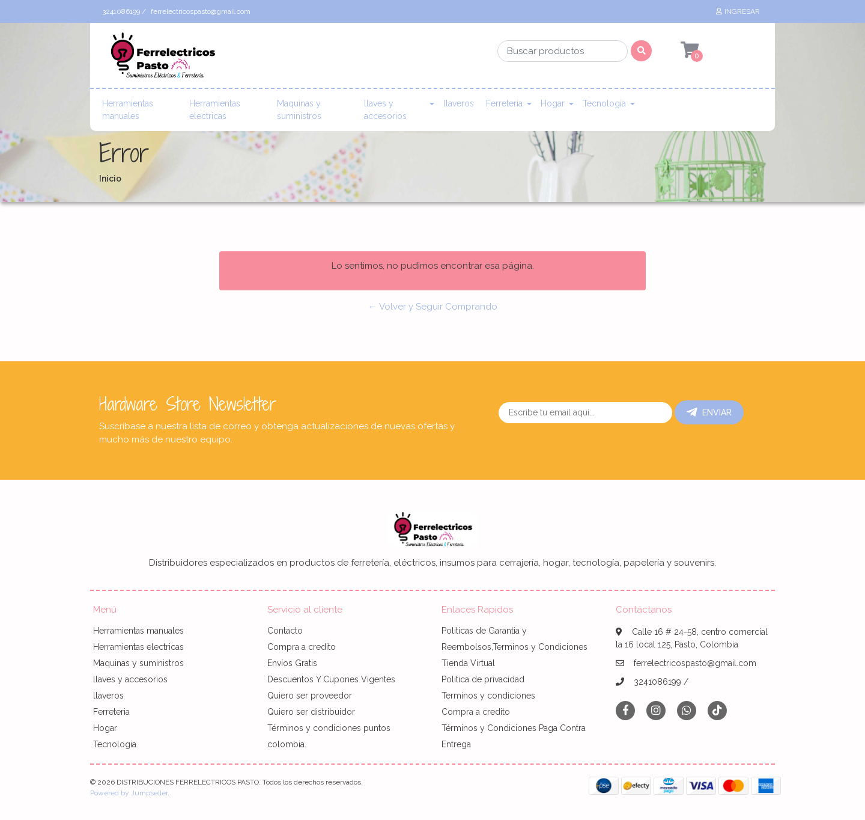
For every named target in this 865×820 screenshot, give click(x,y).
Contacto (285, 630)
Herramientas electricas (214, 110)
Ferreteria (504, 103)
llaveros (458, 103)
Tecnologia (604, 103)
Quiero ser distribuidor (311, 712)
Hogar (553, 103)
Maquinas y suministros (299, 110)
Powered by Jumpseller (129, 793)
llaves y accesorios (385, 110)
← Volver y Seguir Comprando (432, 306)
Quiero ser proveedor (309, 695)
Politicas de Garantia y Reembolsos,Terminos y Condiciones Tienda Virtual (514, 647)
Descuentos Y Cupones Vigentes (331, 679)
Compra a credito (301, 647)
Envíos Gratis (292, 663)
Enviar (709, 412)
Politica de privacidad (483, 679)
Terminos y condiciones (488, 695)
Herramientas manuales (127, 110)
